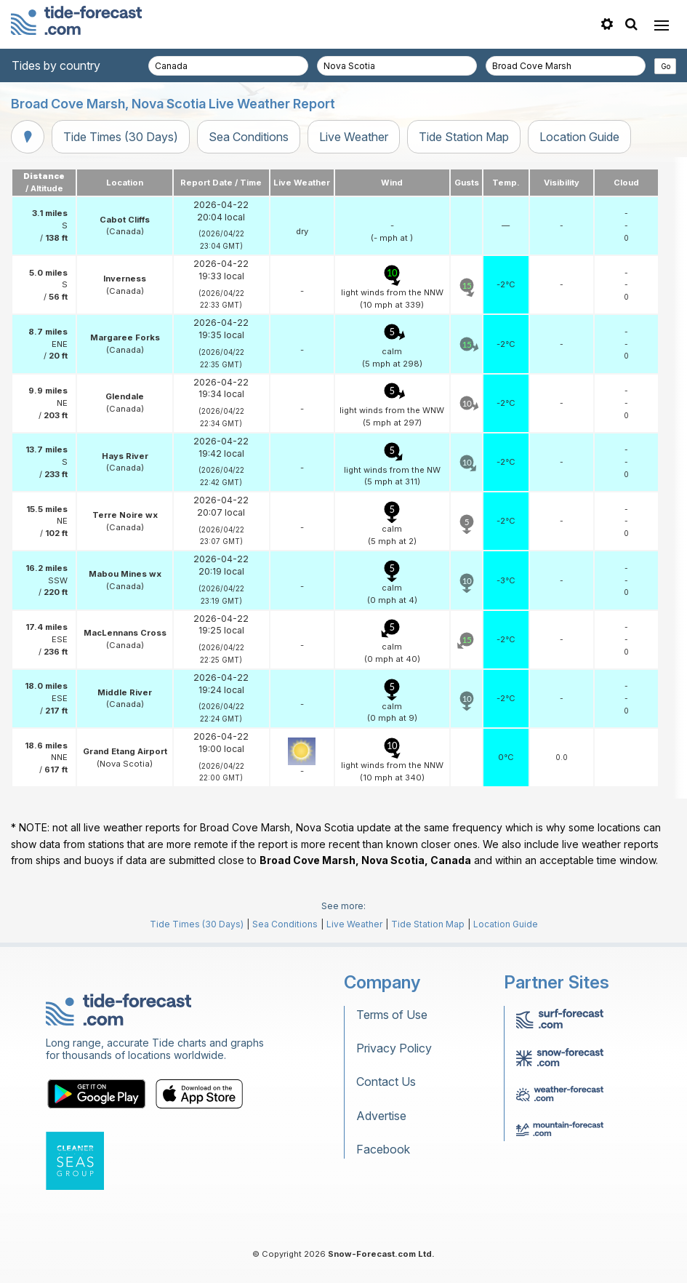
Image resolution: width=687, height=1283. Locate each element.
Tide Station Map (464, 136)
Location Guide (579, 136)
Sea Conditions (249, 136)
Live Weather (353, 136)
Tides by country (56, 65)
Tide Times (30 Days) (120, 136)
